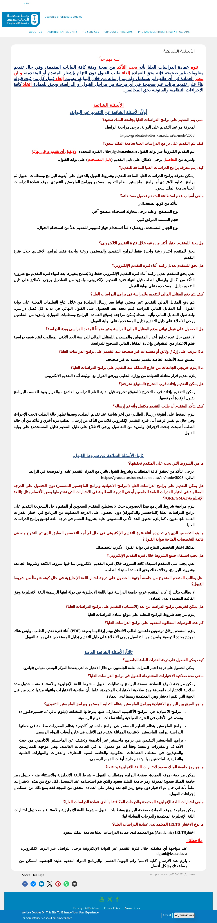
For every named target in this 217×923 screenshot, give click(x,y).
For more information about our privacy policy (47, 918)
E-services (92, 32)
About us (35, 32)
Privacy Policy (112, 908)
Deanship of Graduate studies (63, 17)
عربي (27, 3)
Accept (167, 915)
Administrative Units (64, 32)
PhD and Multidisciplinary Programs (164, 32)
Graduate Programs (118, 32)
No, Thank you (184, 915)
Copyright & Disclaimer (86, 908)
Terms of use (132, 908)
